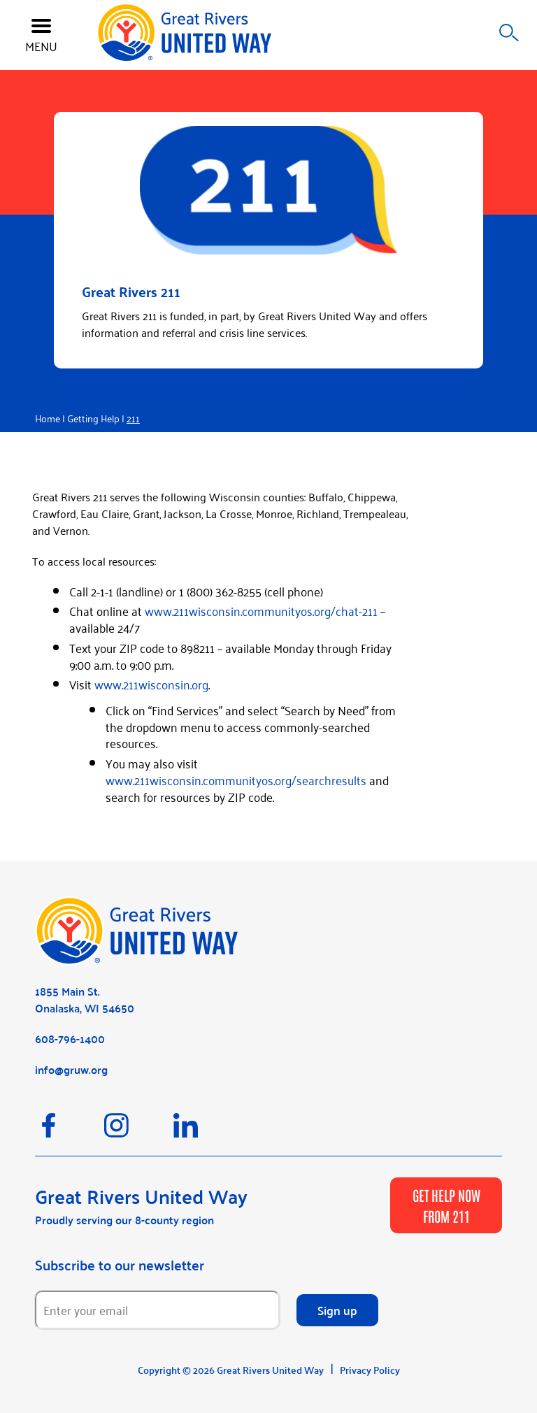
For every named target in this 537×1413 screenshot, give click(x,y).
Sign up (337, 1309)
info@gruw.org (71, 1069)
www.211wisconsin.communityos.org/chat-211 (261, 610)
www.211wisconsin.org (151, 684)
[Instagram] (138, 1132)
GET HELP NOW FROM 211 (446, 1205)
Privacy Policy (370, 1370)
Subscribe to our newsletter (119, 1264)
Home (47, 417)
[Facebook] (69, 1132)
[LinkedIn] (206, 1132)
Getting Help (93, 417)
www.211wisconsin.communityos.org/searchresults (236, 779)
